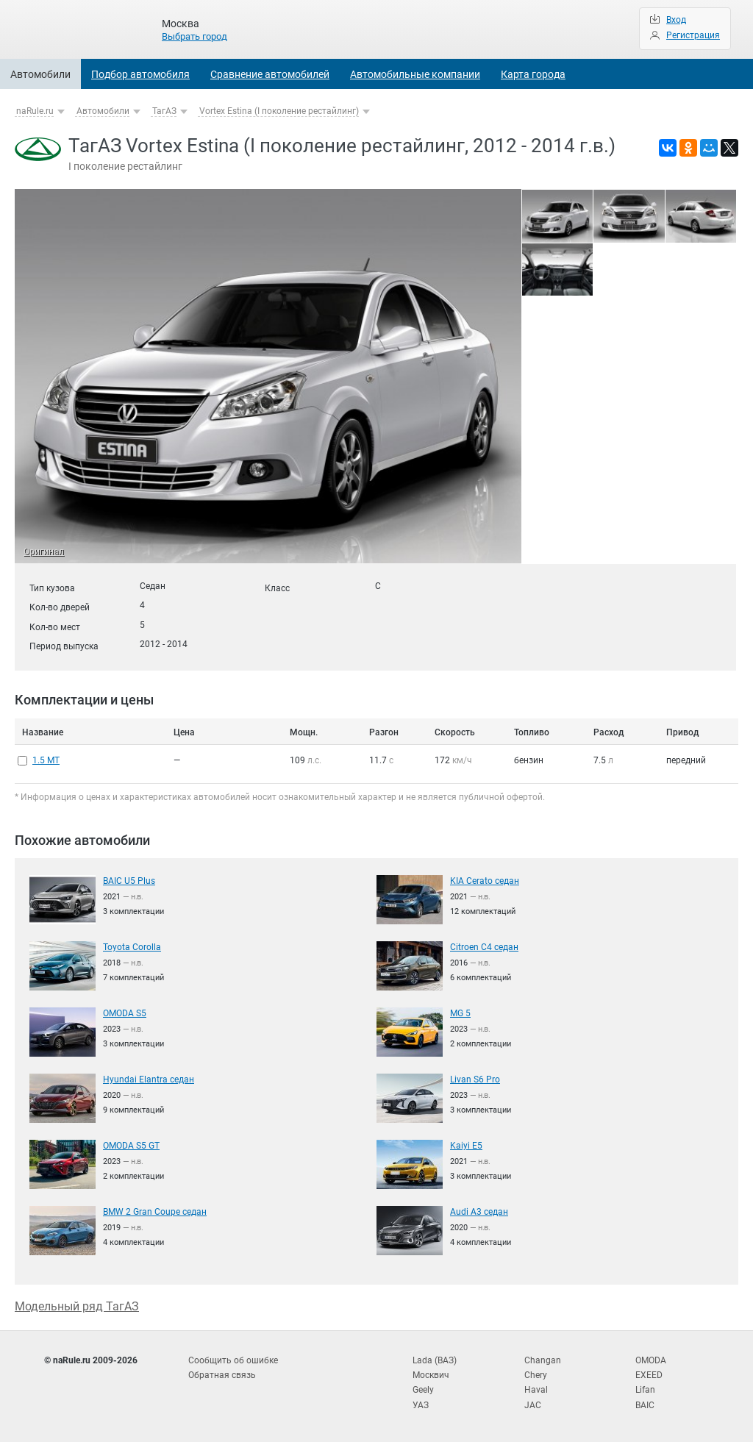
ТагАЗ (164, 111)
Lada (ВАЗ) (435, 1360)
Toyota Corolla (132, 947)
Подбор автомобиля (140, 74)
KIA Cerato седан (484, 881)
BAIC (644, 1405)
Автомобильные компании (415, 74)
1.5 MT (46, 760)
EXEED (649, 1375)
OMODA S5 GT (131, 1146)
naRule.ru (35, 111)
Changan (542, 1360)
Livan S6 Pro (475, 1079)
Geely (423, 1390)
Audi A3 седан (479, 1212)
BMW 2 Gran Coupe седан (155, 1212)
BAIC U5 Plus (129, 881)
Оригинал (44, 551)
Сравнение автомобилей (269, 74)
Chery (535, 1375)
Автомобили (40, 74)
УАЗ (421, 1405)
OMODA (650, 1360)
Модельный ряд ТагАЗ (77, 1306)
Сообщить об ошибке (233, 1360)
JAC (532, 1405)
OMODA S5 (124, 1013)
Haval (536, 1390)
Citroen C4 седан (484, 947)
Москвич (431, 1375)
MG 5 (460, 1013)
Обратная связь (222, 1375)
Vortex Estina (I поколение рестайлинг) (279, 111)
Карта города (533, 74)
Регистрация (693, 35)
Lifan (645, 1390)
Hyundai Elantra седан (148, 1079)
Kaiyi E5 (466, 1146)
